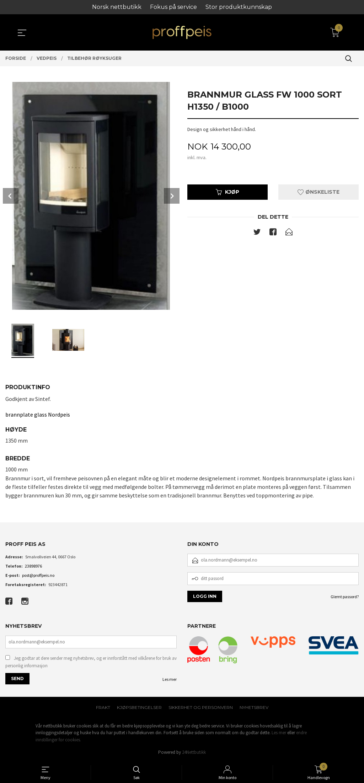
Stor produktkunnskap (238, 7)
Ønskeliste (318, 192)
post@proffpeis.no (38, 575)
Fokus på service (173, 7)
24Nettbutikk (194, 752)
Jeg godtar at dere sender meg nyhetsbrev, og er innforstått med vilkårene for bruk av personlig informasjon (91, 662)
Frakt (103, 707)
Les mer (169, 679)
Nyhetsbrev (254, 707)
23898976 (33, 566)
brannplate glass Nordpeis (37, 414)
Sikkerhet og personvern (200, 707)
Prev (10, 196)
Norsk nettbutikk (116, 7)
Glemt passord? (345, 596)
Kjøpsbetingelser (139, 707)
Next (172, 196)
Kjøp (227, 192)
